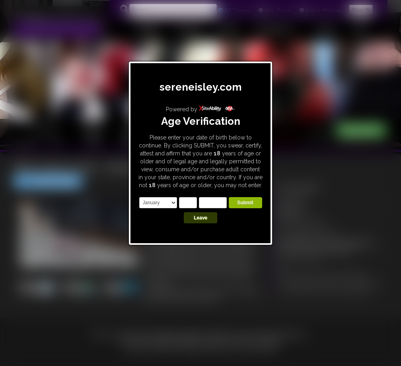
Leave (200, 218)
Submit (245, 202)
